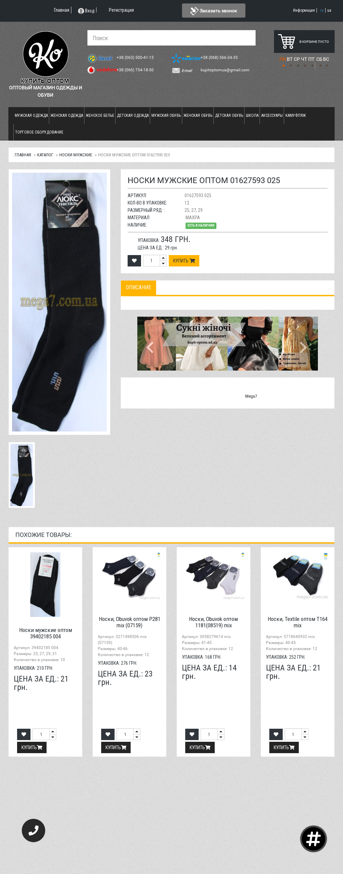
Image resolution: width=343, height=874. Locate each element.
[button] (150, 343)
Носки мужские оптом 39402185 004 (45, 633)
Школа (252, 115)
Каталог (45, 154)
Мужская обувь (166, 115)
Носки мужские (75, 154)
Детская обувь (229, 115)
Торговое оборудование (39, 132)
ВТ (289, 59)
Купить (184, 260)
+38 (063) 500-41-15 (136, 57)
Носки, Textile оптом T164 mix (298, 622)
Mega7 (251, 396)
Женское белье (100, 115)
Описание (138, 287)
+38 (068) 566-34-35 (220, 57)
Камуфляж (295, 115)
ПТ (311, 59)
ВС (326, 59)
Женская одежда (67, 115)
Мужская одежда (31, 115)
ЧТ (304, 59)
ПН (282, 59)
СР (297, 59)
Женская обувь (198, 115)
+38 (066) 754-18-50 (136, 70)
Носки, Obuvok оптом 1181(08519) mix (213, 622)
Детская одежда (133, 115)
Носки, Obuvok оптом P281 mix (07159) (129, 622)
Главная (23, 154)
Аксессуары (272, 115)
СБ (319, 59)
